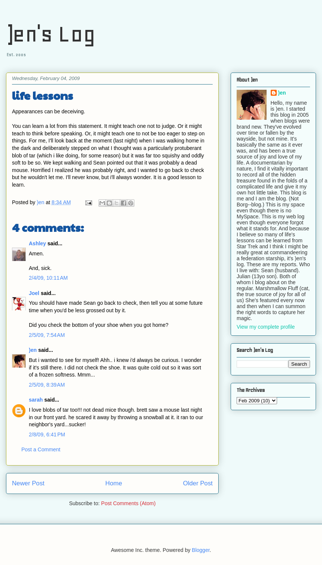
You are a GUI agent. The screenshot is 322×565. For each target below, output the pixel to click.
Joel (34, 293)
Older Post (198, 483)
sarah (36, 400)
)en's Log (50, 34)
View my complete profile (266, 327)
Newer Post (28, 483)
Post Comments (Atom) (128, 503)
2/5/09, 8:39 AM (47, 385)
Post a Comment (40, 449)
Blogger (200, 550)
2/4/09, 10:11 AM (48, 278)
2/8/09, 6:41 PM (47, 434)
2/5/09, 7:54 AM (47, 335)
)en (33, 350)
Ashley (37, 243)
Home (113, 483)
